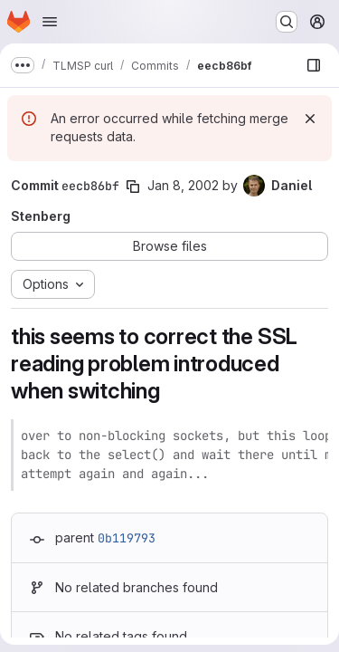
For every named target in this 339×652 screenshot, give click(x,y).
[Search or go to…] (286, 22)
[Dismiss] (310, 118)
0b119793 (126, 538)
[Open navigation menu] (49, 21)
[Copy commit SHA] (133, 186)
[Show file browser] (313, 65)
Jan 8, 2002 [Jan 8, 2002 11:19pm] (183, 185)
